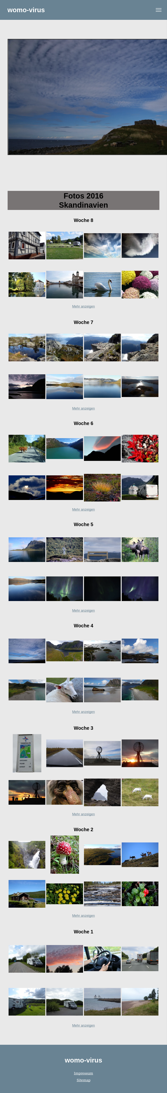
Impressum (83, 1073)
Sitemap (83, 1080)
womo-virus (26, 10)
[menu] (159, 10)
